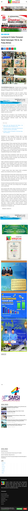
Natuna (3, 471)
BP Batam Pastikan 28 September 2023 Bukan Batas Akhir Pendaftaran (13, 133)
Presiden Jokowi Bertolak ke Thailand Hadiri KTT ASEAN (11, 453)
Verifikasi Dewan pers (5, 497)
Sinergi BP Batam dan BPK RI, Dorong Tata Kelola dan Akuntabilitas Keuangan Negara (16, 408)
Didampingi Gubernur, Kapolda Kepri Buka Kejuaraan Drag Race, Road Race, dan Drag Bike (13, 130)
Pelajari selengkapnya (5, 509)
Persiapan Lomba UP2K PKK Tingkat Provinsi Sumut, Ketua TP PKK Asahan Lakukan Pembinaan (16, 425)
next (2, 385)
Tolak (25, 508)
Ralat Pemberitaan (4, 451)
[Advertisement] (14, 438)
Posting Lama (24, 224)
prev (1, 385)
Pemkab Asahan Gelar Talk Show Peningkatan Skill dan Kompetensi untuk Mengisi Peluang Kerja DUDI (17, 421)
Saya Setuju (19, 508)
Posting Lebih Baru (5, 224)
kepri (8, 34)
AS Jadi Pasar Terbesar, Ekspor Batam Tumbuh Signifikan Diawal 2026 (15, 412)
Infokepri (5, 34)
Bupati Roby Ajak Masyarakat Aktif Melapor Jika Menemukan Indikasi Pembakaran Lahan (13, 127)
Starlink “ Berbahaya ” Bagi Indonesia (7, 455)
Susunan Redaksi (4, 494)
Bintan (2, 34)
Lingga (3, 469)
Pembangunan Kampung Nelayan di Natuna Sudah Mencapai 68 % (16, 417)
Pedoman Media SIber (5, 496)
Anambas (3, 463)
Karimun (3, 467)
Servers (2, 503)
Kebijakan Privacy (4, 500)
